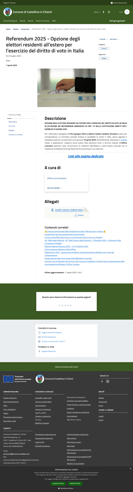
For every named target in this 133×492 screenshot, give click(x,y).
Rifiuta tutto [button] (75, 483)
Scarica (78, 215)
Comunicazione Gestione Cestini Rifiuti (60, 249)
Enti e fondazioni (9, 409)
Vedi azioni (115, 39)
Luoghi (101, 416)
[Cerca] (127, 11)
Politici (5, 413)
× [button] (130, 469)
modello (123, 139)
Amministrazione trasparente (77, 434)
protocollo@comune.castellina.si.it (16, 454)
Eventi (101, 420)
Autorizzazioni (72, 416)
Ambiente (70, 408)
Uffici (5, 405)
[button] (66, 488)
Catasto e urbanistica (43, 416)
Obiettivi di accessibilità (75, 463)
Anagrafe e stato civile (43, 398)
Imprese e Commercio (43, 409)
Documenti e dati (9, 421)
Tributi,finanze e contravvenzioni (79, 404)
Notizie (101, 398)
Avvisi (101, 405)
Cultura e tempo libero (43, 401)
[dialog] (66, 479)
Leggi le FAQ (39, 442)
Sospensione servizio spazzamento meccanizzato (65, 234)
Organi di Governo (10, 398)
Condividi (103, 39)
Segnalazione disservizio (44, 438)
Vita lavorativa (40, 405)
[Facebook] (102, 11)
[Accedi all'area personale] (119, 2)
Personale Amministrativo (12, 417)
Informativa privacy (74, 442)
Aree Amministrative (11, 401)
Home (8, 29)
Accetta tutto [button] (58, 484)
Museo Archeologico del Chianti (66, 366)
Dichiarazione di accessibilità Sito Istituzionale (79, 451)
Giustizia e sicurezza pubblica (77, 400)
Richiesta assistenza (42, 446)
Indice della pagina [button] (15, 115)
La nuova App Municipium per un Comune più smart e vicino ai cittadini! (73, 237)
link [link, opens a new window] (87, 479)
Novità (15, 29)
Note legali (71, 446)
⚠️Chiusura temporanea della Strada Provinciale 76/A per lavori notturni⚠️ (75, 231)
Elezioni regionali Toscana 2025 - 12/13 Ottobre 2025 (66, 246)
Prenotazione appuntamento (45, 434)
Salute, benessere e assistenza (78, 412)
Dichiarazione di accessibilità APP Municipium (79, 458)
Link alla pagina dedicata (85, 156)
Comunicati (25, 29)
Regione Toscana (9, 2)
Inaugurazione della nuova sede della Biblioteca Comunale (68, 258)
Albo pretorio (71, 438)
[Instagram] (108, 11)
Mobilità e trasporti (42, 423)
